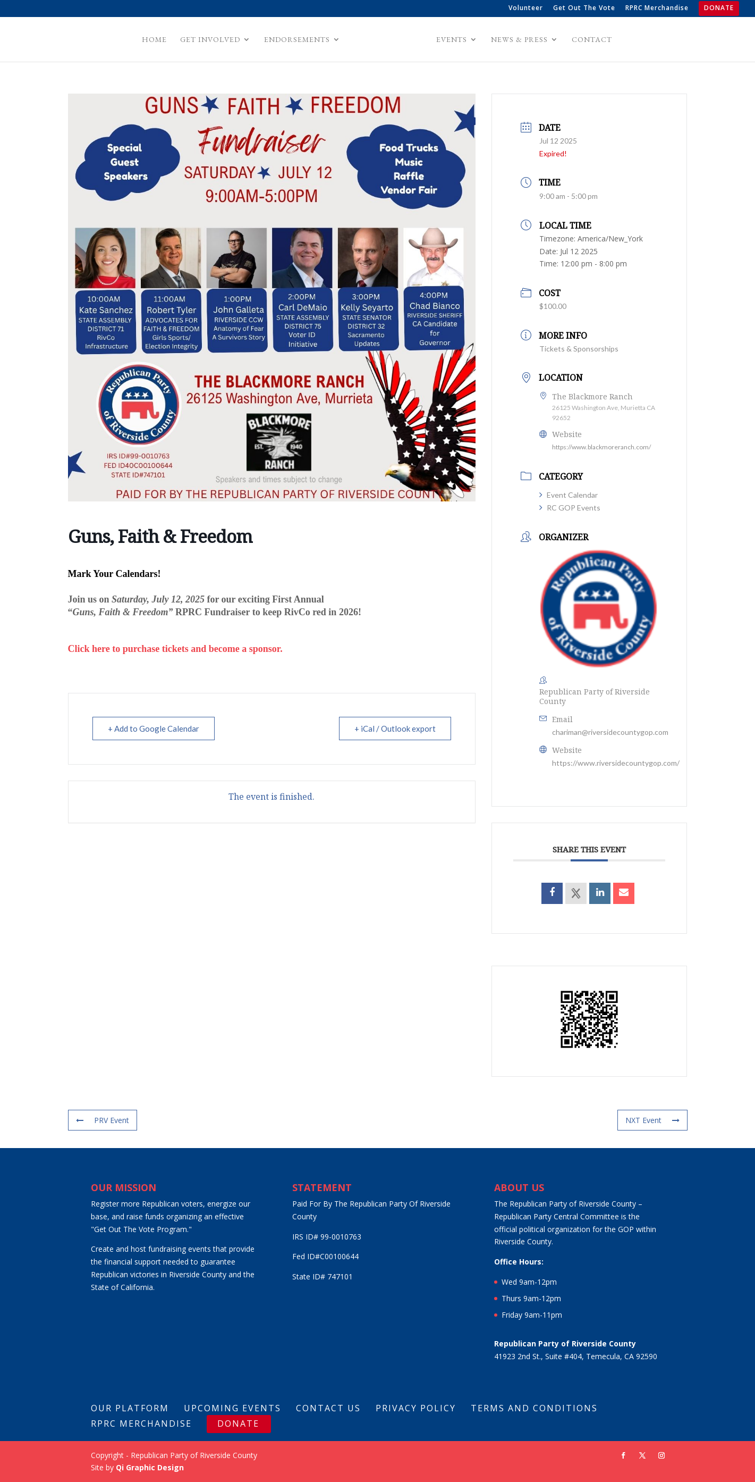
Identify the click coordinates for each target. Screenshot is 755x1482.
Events (450, 40)
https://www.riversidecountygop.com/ (616, 762)
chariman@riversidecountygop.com (610, 731)
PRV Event (102, 1120)
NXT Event (652, 1120)
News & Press (517, 40)
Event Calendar (568, 494)
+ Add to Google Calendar (153, 728)
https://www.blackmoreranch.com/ (601, 447)
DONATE (719, 8)
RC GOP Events (569, 507)
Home (155, 40)
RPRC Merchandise (657, 8)
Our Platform (130, 1408)
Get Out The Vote (584, 8)
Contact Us (328, 1408)
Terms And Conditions (534, 1408)
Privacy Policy (416, 1408)
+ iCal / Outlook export (395, 728)
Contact (590, 40)
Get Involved (212, 40)
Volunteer (525, 8)
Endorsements (299, 40)
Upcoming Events (232, 1408)
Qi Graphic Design (150, 1467)
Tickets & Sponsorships (578, 348)
